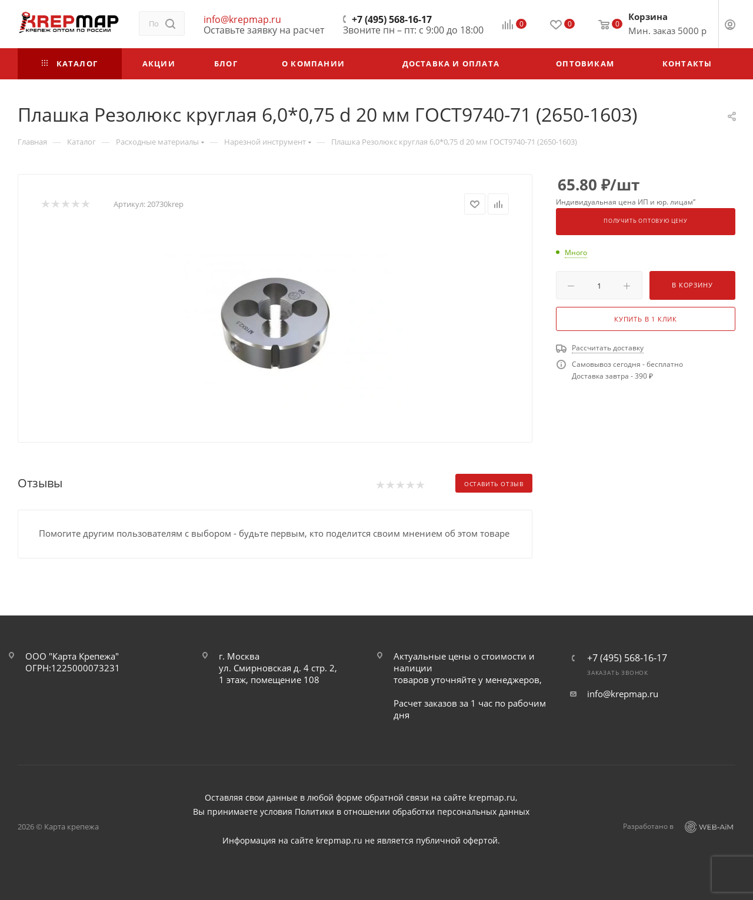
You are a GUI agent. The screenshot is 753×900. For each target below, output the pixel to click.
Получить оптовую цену (646, 221)
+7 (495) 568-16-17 (392, 19)
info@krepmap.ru (242, 19)
